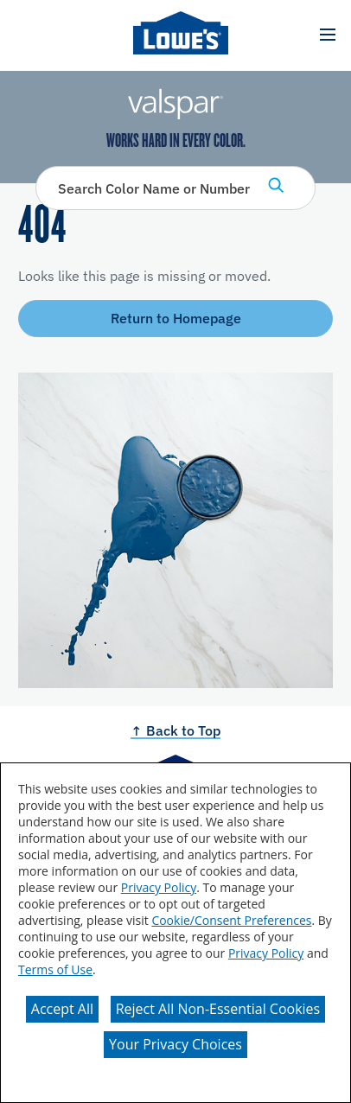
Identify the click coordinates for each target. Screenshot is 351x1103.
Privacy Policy (158, 887)
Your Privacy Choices (175, 1044)
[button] (327, 35)
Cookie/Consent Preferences (231, 920)
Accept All (62, 1008)
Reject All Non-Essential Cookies (218, 1008)
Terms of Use (55, 969)
